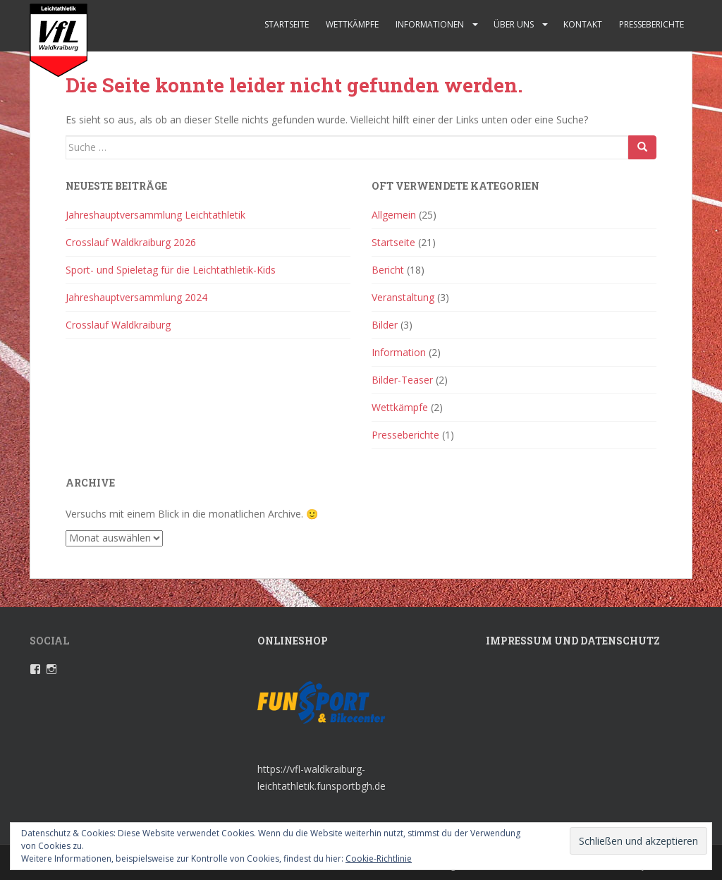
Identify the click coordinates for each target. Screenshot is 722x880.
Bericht (388, 269)
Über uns (514, 24)
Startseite (286, 24)
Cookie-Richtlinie (378, 858)
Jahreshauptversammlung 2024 (136, 297)
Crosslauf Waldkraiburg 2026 (131, 242)
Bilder (385, 324)
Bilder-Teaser (402, 379)
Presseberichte (651, 24)
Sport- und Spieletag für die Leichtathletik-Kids (171, 269)
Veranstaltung (403, 297)
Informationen (430, 24)
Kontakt (582, 24)
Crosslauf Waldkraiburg (118, 324)
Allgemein (394, 214)
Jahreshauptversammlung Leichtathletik (155, 214)
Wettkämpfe (352, 24)
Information (399, 352)
